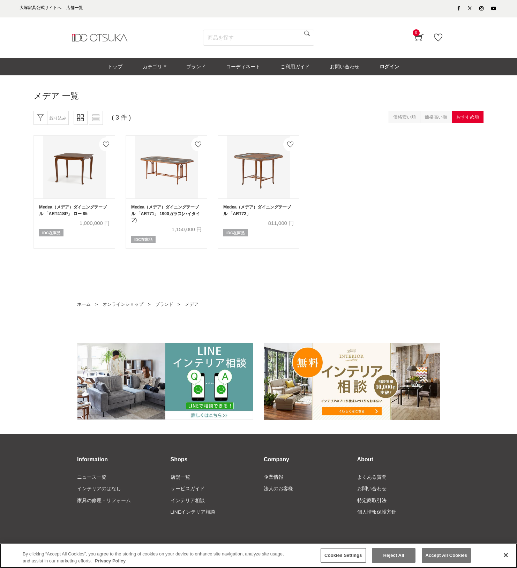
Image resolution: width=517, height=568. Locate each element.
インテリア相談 (188, 506)
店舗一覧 (180, 482)
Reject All (393, 558)
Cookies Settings (343, 558)
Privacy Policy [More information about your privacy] (110, 563)
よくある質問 (372, 482)
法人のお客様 (278, 494)
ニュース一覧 (91, 482)
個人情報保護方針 (376, 518)
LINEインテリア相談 (193, 518)
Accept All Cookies (446, 558)
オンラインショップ (126, 309)
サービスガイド (188, 494)
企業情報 (273, 482)
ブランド (169, 309)
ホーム (84, 309)
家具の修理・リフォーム (104, 506)
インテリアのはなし (99, 494)
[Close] (506, 557)
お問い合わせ (372, 494)
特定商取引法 (372, 506)
